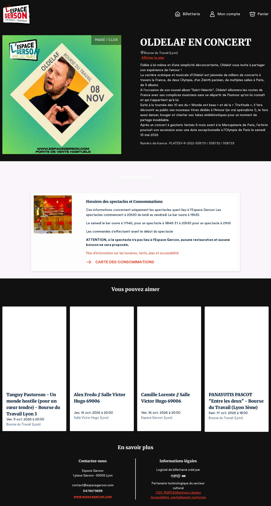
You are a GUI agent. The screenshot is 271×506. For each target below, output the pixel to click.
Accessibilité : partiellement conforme (177, 496)
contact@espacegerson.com (93, 484)
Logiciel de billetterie (172, 469)
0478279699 (93, 490)
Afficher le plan (152, 58)
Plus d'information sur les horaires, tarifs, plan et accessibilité (131, 253)
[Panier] (259, 14)
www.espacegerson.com (93, 496)
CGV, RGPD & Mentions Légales (177, 492)
